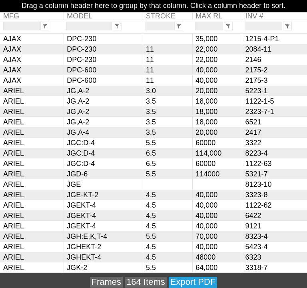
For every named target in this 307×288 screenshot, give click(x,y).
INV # (254, 16)
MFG (11, 16)
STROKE (160, 16)
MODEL (79, 16)
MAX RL (208, 16)
